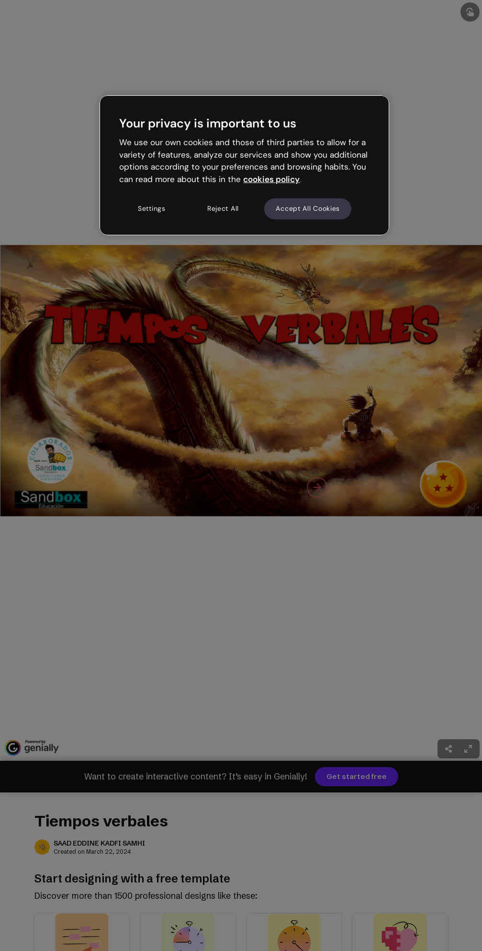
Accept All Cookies (308, 208)
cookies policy (271, 179)
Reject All (223, 208)
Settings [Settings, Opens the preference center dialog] (152, 208)
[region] (244, 165)
